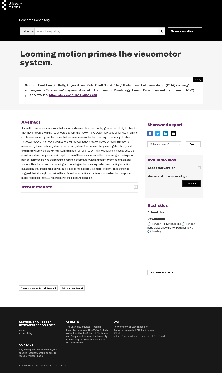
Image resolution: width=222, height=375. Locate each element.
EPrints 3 (96, 332)
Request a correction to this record (38, 290)
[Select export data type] (164, 146)
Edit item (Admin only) (72, 290)
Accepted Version (161, 169)
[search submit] (161, 34)
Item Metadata (37, 189)
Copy (197, 81)
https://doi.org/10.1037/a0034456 (73, 97)
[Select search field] (27, 34)
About (22, 332)
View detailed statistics (161, 274)
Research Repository (41, 21)
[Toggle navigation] (185, 34)
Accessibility (25, 335)
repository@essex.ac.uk (31, 358)
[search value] (96, 34)
